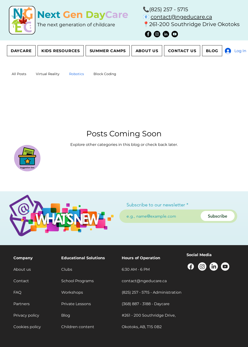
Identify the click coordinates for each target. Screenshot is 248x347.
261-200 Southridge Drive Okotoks (194, 24)
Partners (21, 304)
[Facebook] (148, 34)
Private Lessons (76, 304)
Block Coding (105, 74)
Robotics (76, 74)
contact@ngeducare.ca (181, 17)
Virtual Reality (48, 74)
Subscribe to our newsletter (156, 204)
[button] (27, 157)
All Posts (19, 74)
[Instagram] (157, 34)
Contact (21, 281)
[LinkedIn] (166, 34)
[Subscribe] (218, 216)
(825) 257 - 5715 (168, 9)
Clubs (66, 269)
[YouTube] (174, 34)
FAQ (17, 292)
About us (22, 269)
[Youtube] (225, 266)
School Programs (77, 281)
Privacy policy (26, 315)
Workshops (72, 292)
